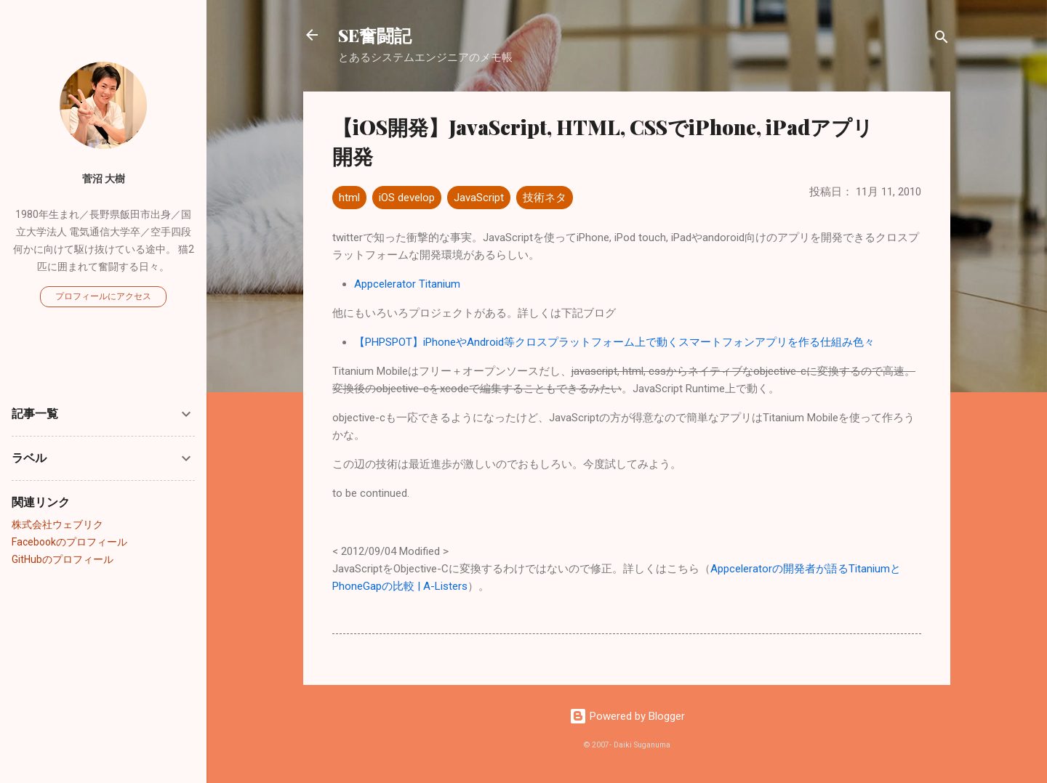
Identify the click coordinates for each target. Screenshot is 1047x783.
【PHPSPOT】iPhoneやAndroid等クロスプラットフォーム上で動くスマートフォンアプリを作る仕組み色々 (614, 342)
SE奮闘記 (375, 34)
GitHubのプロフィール (62, 559)
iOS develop (407, 197)
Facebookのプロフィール (69, 542)
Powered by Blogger (627, 716)
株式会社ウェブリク (57, 524)
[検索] (941, 39)
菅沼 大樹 (103, 178)
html (349, 197)
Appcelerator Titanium (407, 284)
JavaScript (479, 197)
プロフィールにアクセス (103, 296)
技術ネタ (544, 197)
